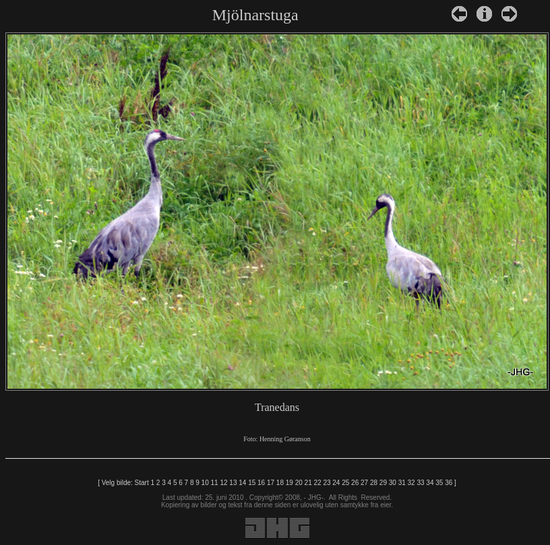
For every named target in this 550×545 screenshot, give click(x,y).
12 (223, 482)
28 (373, 482)
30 (392, 482)
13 (233, 482)
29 (383, 482)
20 (299, 482)
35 (439, 482)
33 (420, 482)
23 (326, 482)
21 (308, 482)
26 (355, 482)
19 (289, 482)
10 (205, 482)
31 (402, 482)
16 (261, 482)
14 (242, 482)
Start (142, 482)
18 (280, 482)
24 (336, 482)
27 (364, 482)
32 (411, 482)
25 (345, 482)
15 (251, 482)
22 (317, 482)
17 (270, 482)
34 (429, 482)
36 (448, 482)
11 (214, 482)
